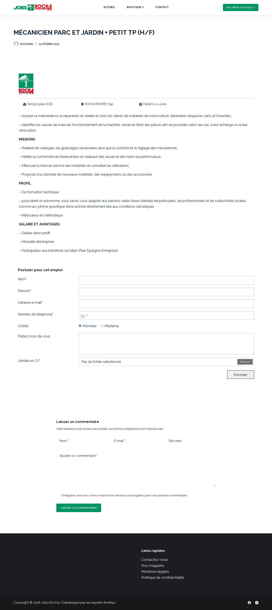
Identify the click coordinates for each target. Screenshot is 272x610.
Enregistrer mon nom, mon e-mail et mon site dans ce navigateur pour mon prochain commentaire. (125, 495)
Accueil (109, 7)
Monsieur (88, 326)
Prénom (24, 291)
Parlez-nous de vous (34, 336)
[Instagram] (256, 602)
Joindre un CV (29, 361)
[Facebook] (249, 602)
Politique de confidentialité (162, 577)
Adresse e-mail (30, 303)
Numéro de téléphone (35, 314)
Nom (22, 279)
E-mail (119, 441)
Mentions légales (155, 571)
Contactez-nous (154, 559)
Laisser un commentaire (79, 508)
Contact (162, 7)
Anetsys (109, 602)
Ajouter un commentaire (79, 455)
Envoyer (241, 374)
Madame (110, 326)
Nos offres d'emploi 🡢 (240, 7)
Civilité (23, 326)
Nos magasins (152, 565)
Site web (175, 441)
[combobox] (84, 315)
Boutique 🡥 (135, 7)
